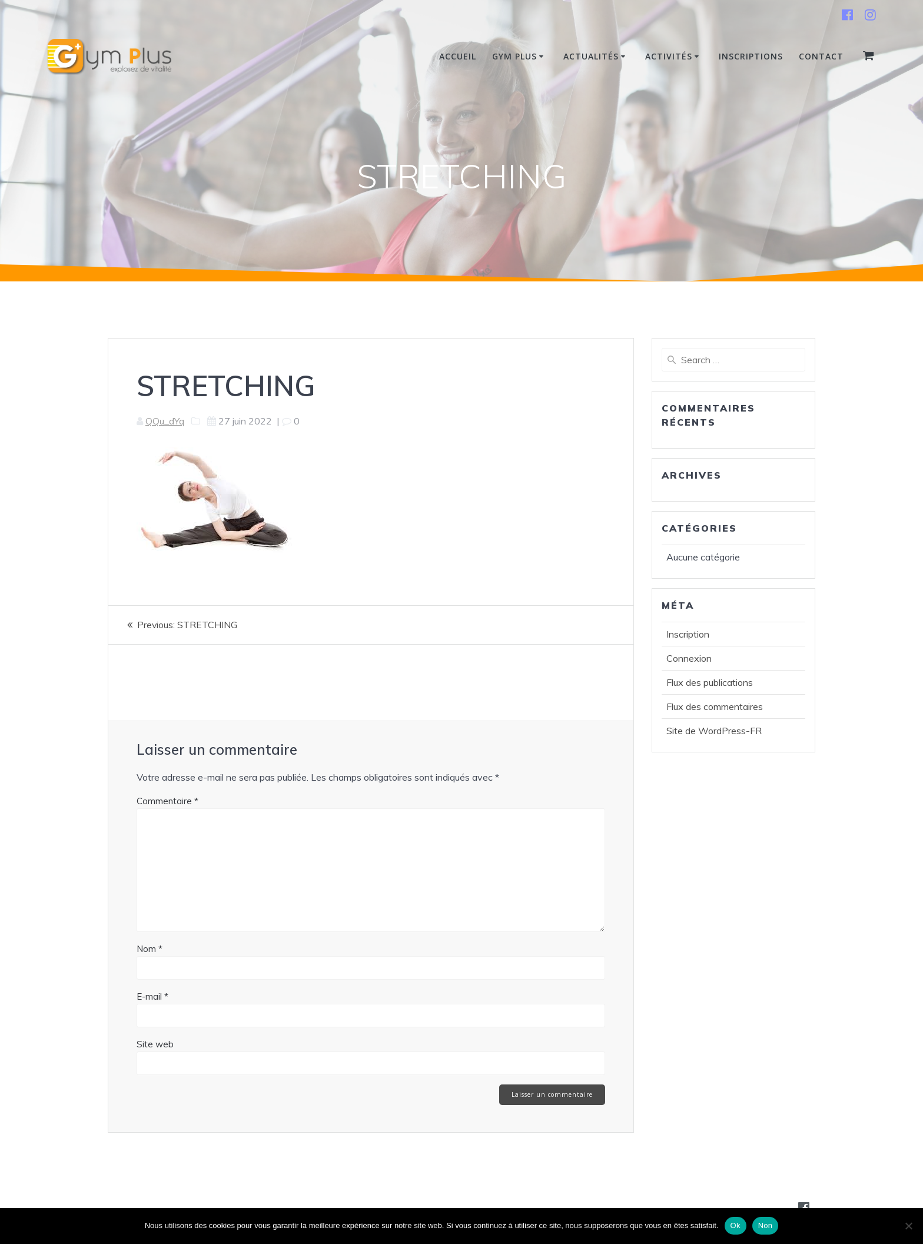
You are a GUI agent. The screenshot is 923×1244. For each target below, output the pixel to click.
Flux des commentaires (714, 706)
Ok (736, 1225)
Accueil (457, 56)
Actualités (591, 56)
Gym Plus (514, 56)
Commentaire (167, 800)
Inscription (687, 634)
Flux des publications (709, 682)
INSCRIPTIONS (751, 56)
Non (765, 1225)
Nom (149, 948)
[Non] (908, 1226)
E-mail (152, 995)
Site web (155, 1043)
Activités (668, 56)
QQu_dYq (164, 421)
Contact (821, 56)
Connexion (689, 658)
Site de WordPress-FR (714, 731)
